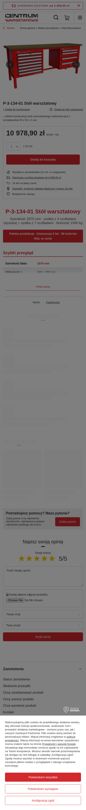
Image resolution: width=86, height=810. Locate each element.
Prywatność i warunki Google (59, 743)
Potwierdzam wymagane (43, 789)
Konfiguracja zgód (43, 800)
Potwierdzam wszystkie (43, 777)
